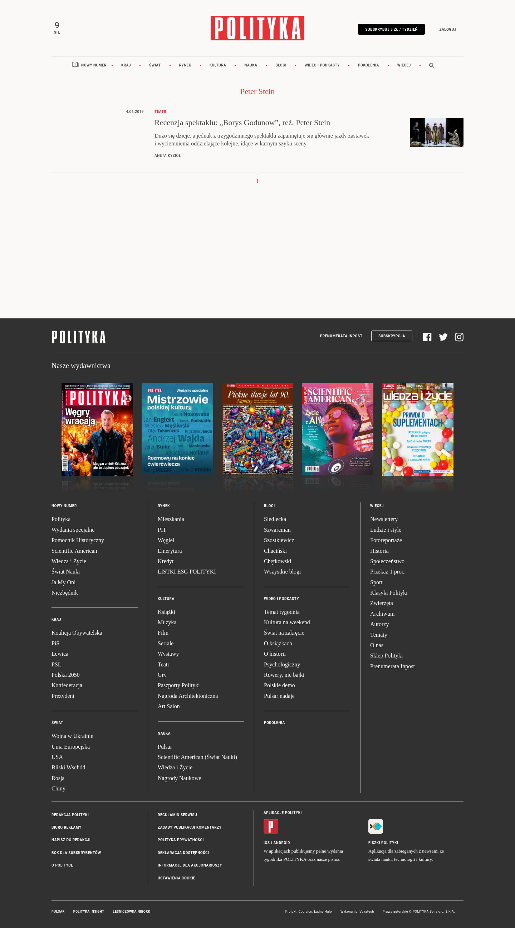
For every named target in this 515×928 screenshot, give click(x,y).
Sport (376, 582)
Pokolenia (368, 65)
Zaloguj (447, 29)
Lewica (60, 654)
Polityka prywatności (181, 840)
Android (282, 843)
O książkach (278, 643)
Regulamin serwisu (177, 815)
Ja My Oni (64, 582)
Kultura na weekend (287, 622)
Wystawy (168, 654)
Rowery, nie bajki (284, 675)
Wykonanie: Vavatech (357, 911)
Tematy (378, 635)
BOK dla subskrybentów (76, 853)
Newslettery (384, 519)
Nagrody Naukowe (179, 778)
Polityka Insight (88, 911)
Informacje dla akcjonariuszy (190, 865)
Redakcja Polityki (70, 815)
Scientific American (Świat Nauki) (197, 757)
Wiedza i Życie (69, 561)
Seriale (165, 643)
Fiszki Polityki (383, 843)
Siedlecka (275, 519)
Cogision (305, 911)
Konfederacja (67, 685)
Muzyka (167, 622)
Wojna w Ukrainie (72, 736)
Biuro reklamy (67, 827)
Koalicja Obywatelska (77, 633)
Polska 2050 (66, 675)
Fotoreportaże (386, 540)
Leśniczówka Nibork (131, 911)
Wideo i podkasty (322, 65)
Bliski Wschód (68, 767)
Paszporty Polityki (179, 685)
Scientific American (74, 551)
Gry (162, 675)
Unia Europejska (71, 747)
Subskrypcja (391, 336)
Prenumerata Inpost (341, 336)
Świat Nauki (66, 572)
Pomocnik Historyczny (78, 540)
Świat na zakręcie (284, 633)
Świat (155, 65)
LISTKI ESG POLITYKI (187, 572)
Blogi (280, 65)
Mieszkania (171, 519)
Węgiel (166, 540)
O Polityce (62, 865)
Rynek (185, 65)
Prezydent (63, 696)
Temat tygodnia (282, 612)
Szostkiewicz (279, 540)
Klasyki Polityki (388, 593)
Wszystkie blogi (282, 572)
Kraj (126, 65)
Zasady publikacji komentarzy (189, 827)
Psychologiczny (282, 664)
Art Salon (169, 706)
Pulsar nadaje (279, 696)
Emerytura (170, 551)
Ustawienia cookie (176, 878)
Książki (166, 612)
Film (163, 633)
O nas (376, 645)
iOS (267, 843)
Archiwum (382, 614)
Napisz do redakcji (71, 840)
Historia (379, 551)
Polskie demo (279, 685)
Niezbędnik (65, 593)
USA (57, 757)
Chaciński (275, 551)
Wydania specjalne (73, 530)
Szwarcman (277, 530)
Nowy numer (94, 65)
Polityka (61, 519)
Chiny (58, 788)
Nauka (250, 65)
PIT (162, 530)
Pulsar (165, 747)
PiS (55, 643)
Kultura (218, 65)
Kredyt (165, 561)
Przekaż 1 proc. (388, 572)
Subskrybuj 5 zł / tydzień (391, 29)
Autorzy (379, 624)
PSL (57, 664)
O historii (275, 654)
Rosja (58, 778)
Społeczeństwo (387, 561)
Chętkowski (277, 561)
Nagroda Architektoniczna (188, 696)
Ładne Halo (323, 911)
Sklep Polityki (386, 655)
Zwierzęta (381, 603)
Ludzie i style (385, 530)
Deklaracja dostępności (183, 853)
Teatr (164, 664)
